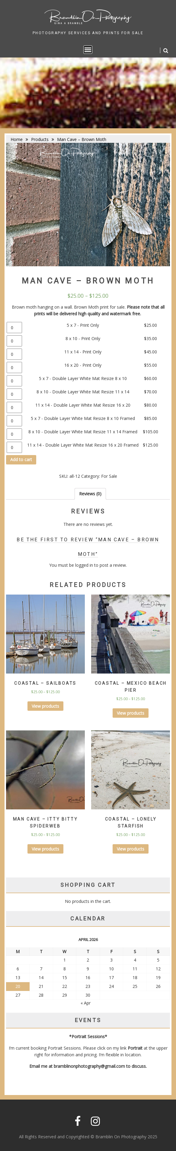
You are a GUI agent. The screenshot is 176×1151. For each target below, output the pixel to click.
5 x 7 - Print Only (83, 325)
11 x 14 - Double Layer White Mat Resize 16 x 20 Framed (83, 445)
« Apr (86, 1003)
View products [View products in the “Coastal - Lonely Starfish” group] (130, 849)
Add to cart (21, 459)
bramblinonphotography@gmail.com (89, 1066)
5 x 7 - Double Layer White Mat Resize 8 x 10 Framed (83, 418)
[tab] (90, 494)
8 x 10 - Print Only (83, 338)
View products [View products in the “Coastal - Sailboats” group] (45, 706)
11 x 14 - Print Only (82, 352)
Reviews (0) (90, 494)
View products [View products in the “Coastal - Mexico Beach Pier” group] (130, 713)
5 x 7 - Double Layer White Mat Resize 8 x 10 (83, 378)
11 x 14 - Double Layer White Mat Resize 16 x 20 (82, 405)
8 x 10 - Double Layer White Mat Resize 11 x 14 (83, 392)
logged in (84, 565)
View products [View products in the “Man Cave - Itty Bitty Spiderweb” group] (45, 849)
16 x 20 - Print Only (82, 365)
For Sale (109, 476)
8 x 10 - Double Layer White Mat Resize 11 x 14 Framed (82, 431)
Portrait (135, 1048)
